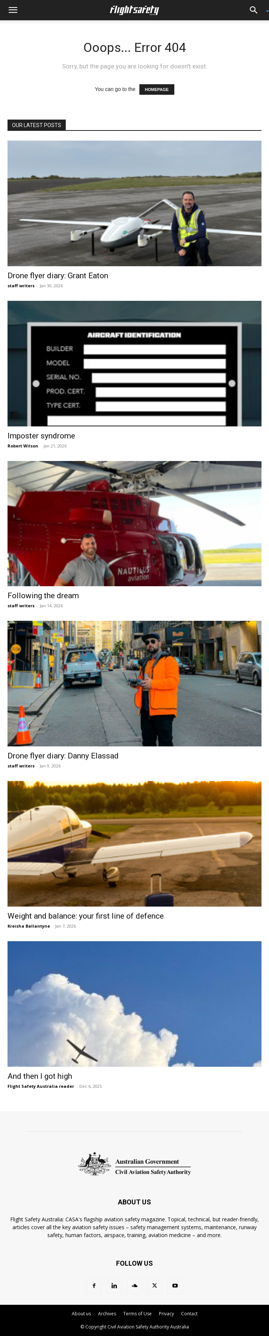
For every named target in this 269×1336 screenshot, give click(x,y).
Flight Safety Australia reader (41, 1086)
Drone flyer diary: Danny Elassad (63, 755)
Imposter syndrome (41, 435)
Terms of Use (137, 1313)
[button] (13, 10)
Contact (189, 1313)
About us (81, 1313)
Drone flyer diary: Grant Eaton (58, 275)
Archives (107, 1313)
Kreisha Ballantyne (29, 926)
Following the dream (43, 595)
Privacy (166, 1313)
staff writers (21, 285)
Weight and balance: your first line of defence (86, 915)
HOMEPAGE (157, 89)
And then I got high (40, 1076)
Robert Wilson (23, 446)
